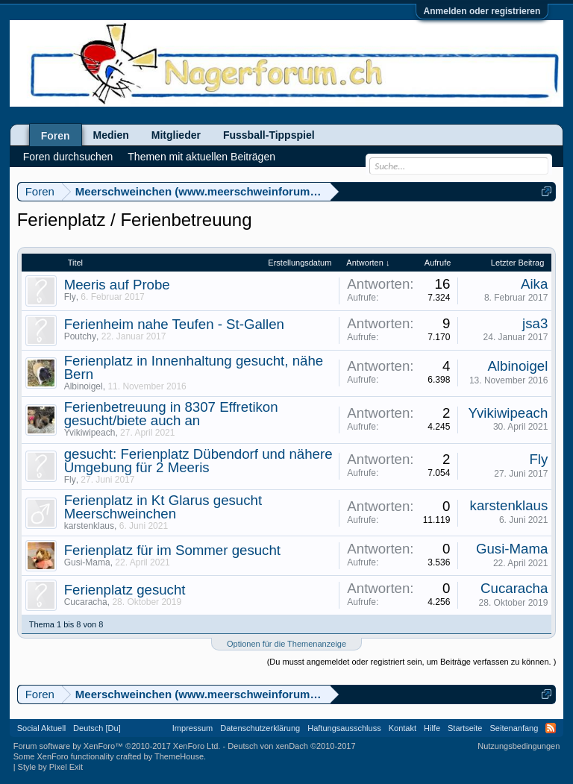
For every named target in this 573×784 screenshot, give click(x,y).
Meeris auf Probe (117, 284)
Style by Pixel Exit (50, 766)
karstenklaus (89, 526)
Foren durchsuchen (68, 157)
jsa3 (535, 323)
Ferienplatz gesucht (125, 590)
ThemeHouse (179, 756)
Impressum (192, 728)
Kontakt (402, 728)
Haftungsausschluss (344, 728)
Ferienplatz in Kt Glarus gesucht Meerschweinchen (163, 506)
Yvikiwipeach (90, 432)
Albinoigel (83, 386)
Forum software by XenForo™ (117, 745)
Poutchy (80, 336)
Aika (534, 284)
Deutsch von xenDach (291, 745)
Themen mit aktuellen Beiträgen (201, 157)
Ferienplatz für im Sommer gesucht (172, 550)
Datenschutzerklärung (260, 728)
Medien (111, 135)
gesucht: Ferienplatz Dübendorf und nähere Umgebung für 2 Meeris (198, 460)
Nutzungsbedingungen (519, 745)
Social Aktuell (41, 728)
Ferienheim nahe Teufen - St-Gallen (174, 324)
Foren (55, 136)
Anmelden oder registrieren (482, 11)
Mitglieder (176, 135)
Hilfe (432, 728)
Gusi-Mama (87, 562)
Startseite (465, 728)
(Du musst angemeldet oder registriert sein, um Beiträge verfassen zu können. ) (412, 661)
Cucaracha (85, 602)
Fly (70, 297)
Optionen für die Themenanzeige (286, 643)
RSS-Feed (550, 728)
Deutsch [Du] (97, 728)
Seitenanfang (513, 728)
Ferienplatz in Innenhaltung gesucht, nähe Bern (193, 367)
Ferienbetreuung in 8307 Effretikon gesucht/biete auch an (171, 413)
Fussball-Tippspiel (269, 135)
